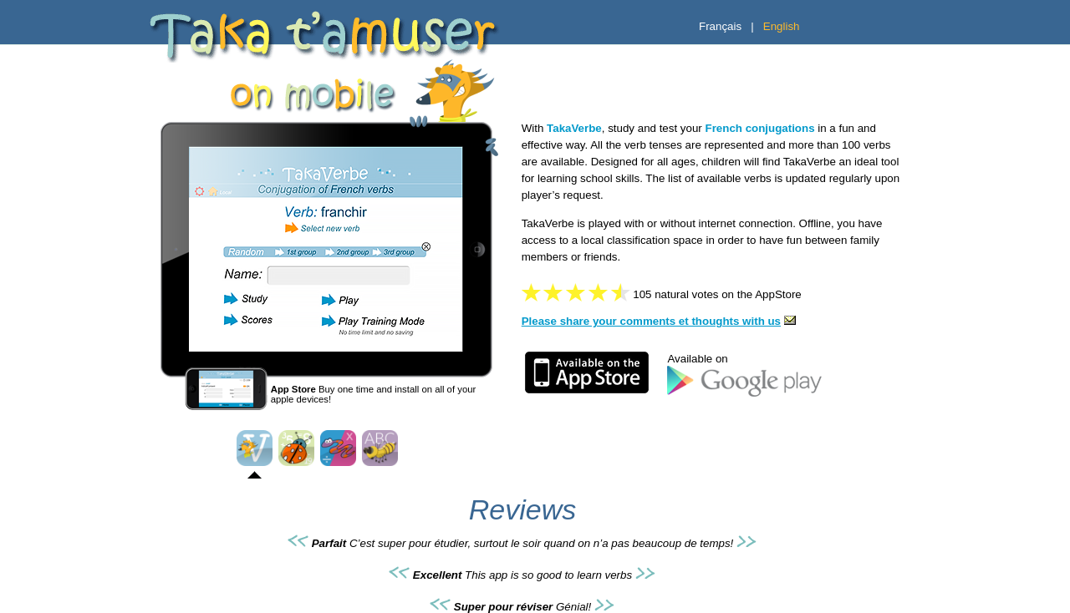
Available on (697, 358)
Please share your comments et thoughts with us (661, 321)
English (781, 26)
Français (720, 26)
